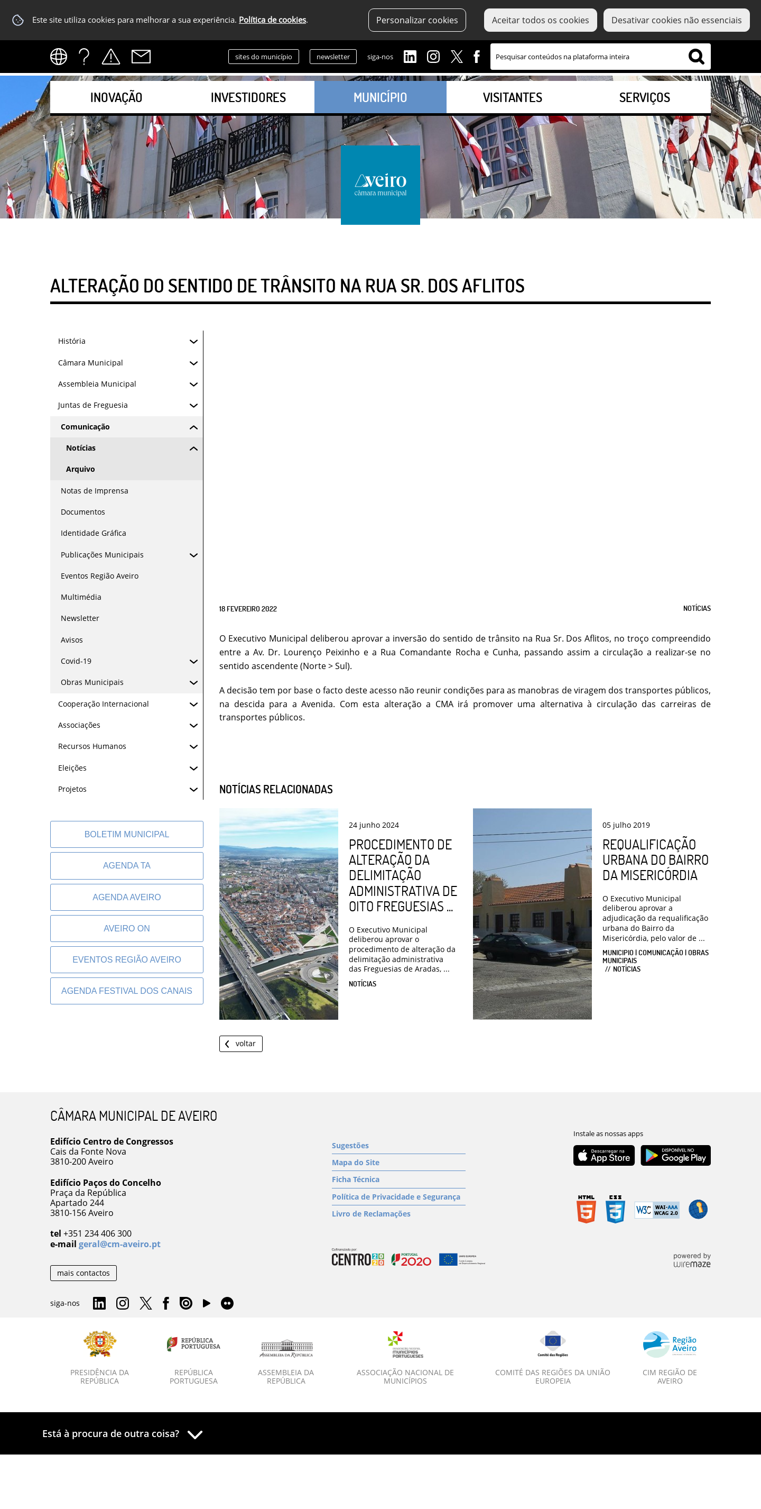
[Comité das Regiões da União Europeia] (553, 1358)
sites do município (263, 56)
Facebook (477, 55)
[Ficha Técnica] (399, 1179)
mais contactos (83, 1273)
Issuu (186, 1304)
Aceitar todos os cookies (540, 20)
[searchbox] (600, 56)
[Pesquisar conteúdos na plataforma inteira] (696, 57)
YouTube (206, 1306)
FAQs (84, 56)
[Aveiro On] (126, 928)
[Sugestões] (399, 1145)
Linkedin (410, 55)
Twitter (456, 55)
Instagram (433, 55)
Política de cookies (272, 19)
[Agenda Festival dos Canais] (126, 990)
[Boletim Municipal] (126, 834)
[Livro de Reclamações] (399, 1213)
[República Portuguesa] (194, 1358)
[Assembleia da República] (286, 1362)
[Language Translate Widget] (62, 56)
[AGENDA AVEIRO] (126, 897)
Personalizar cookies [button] (417, 20)
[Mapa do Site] (399, 1162)
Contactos (141, 56)
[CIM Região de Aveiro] (670, 1358)
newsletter (333, 56)
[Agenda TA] (126, 865)
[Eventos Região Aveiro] (126, 959)
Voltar (246, 1043)
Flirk (227, 1304)
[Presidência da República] (100, 1358)
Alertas (111, 57)
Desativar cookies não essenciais (676, 20)
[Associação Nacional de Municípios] (406, 1358)
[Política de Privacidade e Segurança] (399, 1196)
